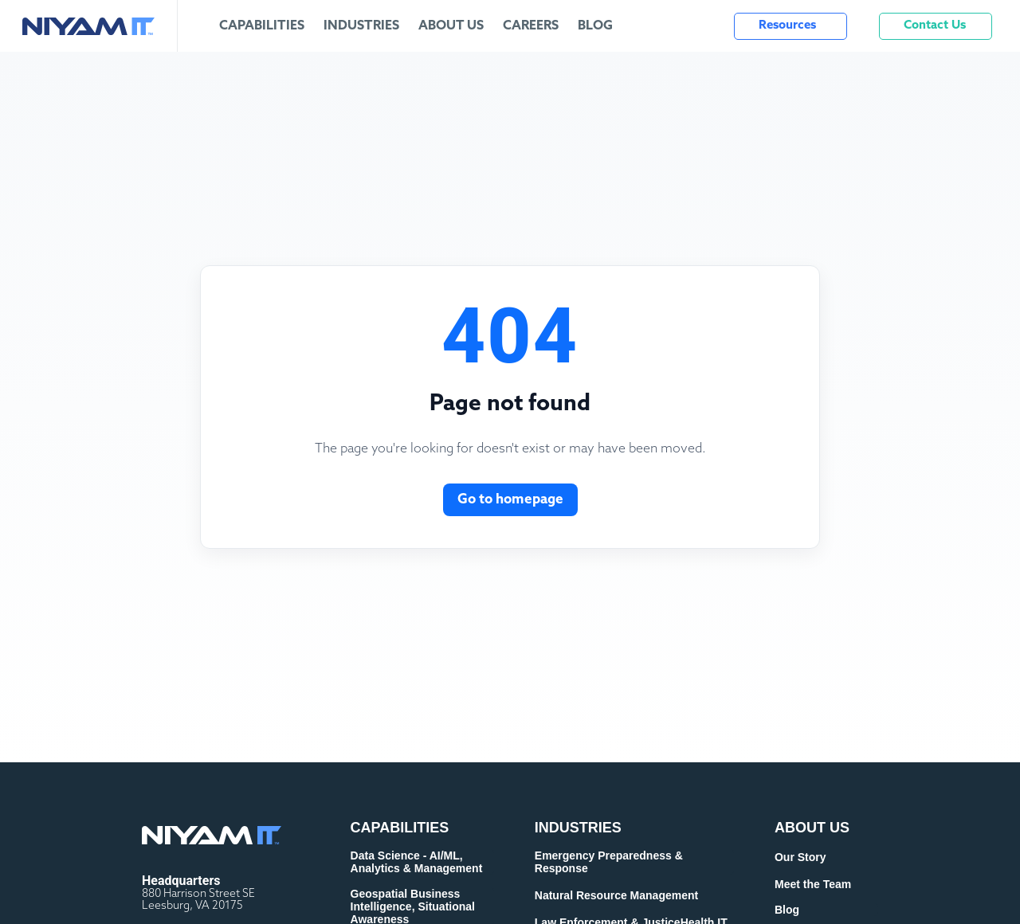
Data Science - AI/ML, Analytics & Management (417, 862)
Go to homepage (510, 500)
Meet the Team (813, 884)
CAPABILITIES (400, 828)
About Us (451, 26)
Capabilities (261, 26)
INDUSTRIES (578, 828)
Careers (531, 26)
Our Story (800, 857)
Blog (595, 26)
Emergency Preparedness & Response (609, 862)
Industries (361, 26)
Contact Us (935, 26)
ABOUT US (812, 828)
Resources (787, 26)
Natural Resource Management (616, 895)
